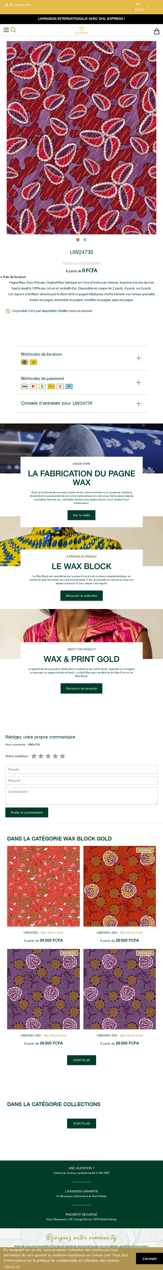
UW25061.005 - (119, 1035)
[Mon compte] (18, 5)
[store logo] (82, 30)
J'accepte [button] (149, 1258)
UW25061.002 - (43, 1035)
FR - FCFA (142, 7)
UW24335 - (43, 932)
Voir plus (81, 1060)
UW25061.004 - (119, 932)
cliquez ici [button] (12, 1266)
